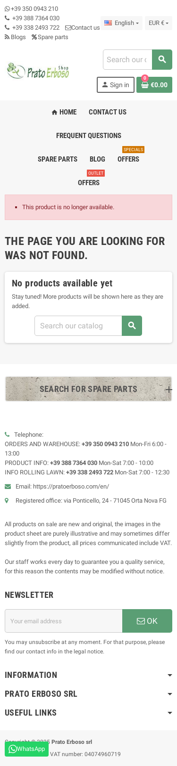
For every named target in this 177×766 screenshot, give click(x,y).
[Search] (137, 59)
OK (147, 621)
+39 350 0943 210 (34, 8)
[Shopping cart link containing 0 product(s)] (154, 85)
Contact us (82, 27)
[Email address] (63, 621)
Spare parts (50, 37)
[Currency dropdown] (158, 23)
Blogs (15, 37)
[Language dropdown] (121, 23)
